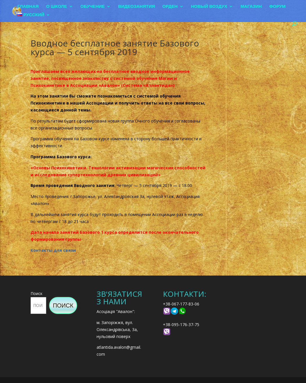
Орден (169, 6)
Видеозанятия (136, 6)
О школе (56, 6)
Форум (277, 6)
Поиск (36, 293)
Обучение (92, 6)
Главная (28, 6)
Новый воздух (209, 6)
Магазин (251, 6)
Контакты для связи (53, 250)
